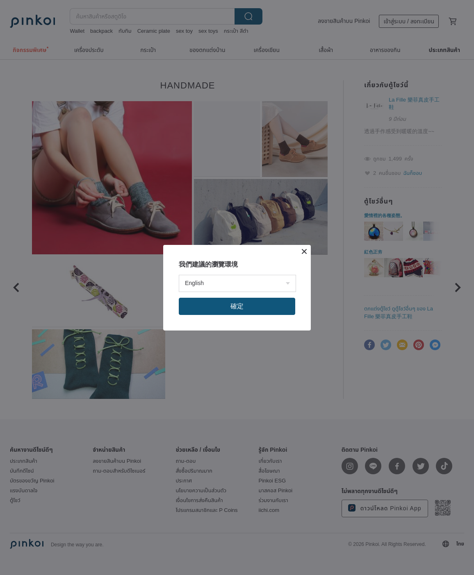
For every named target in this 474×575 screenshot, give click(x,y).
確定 (237, 306)
